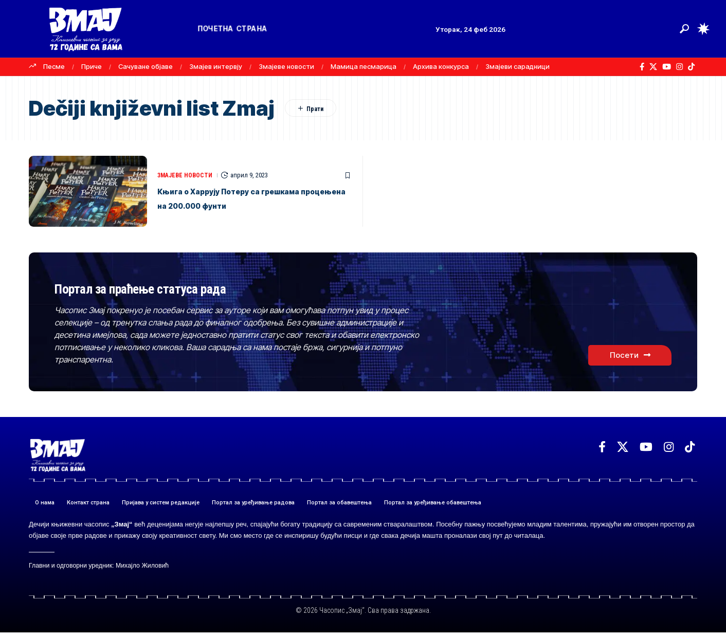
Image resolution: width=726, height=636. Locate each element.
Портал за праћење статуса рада (197, 288)
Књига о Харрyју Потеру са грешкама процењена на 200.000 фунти (246, 198)
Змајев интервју (215, 66)
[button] (684, 29)
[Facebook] (642, 67)
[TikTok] (691, 67)
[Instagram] (679, 67)
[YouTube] (667, 67)
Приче (91, 66)
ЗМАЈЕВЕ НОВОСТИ (187, 168)
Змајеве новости (286, 66)
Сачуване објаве (145, 66)
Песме (54, 66)
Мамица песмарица (363, 66)
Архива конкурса (441, 66)
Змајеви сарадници (517, 66)
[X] (653, 67)
